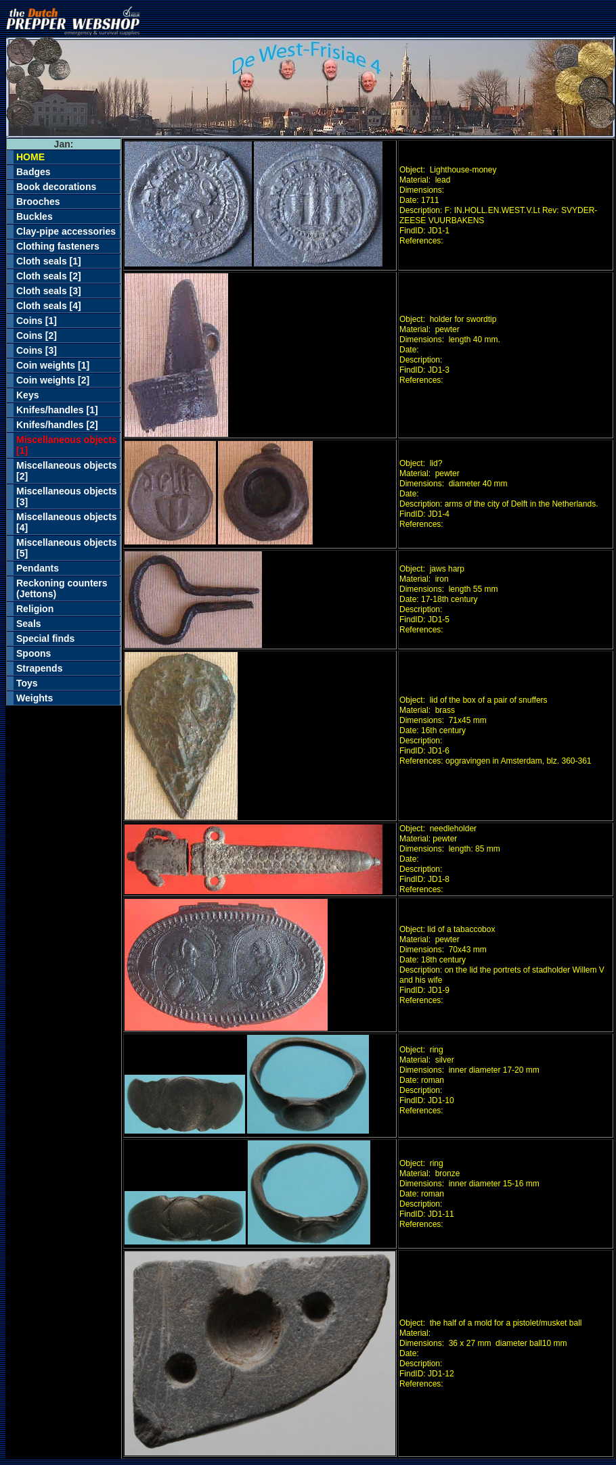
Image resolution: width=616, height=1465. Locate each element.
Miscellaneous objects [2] (66, 471)
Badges (33, 171)
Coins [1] (36, 320)
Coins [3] (36, 350)
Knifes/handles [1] (57, 409)
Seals (28, 623)
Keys (27, 395)
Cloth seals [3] (48, 290)
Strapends (39, 668)
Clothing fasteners (58, 246)
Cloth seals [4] (48, 305)
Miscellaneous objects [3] (66, 496)
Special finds (45, 638)
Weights (34, 698)
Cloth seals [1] (48, 261)
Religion (34, 608)
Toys (27, 683)
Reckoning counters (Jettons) (62, 588)
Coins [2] (36, 335)
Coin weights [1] (52, 365)
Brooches (38, 201)
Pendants (37, 568)
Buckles (34, 216)
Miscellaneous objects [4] (66, 522)
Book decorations (56, 186)
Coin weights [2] (52, 380)
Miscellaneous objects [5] (66, 548)
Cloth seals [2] (48, 276)
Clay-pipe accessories (66, 231)
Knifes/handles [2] (57, 424)
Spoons (33, 653)
